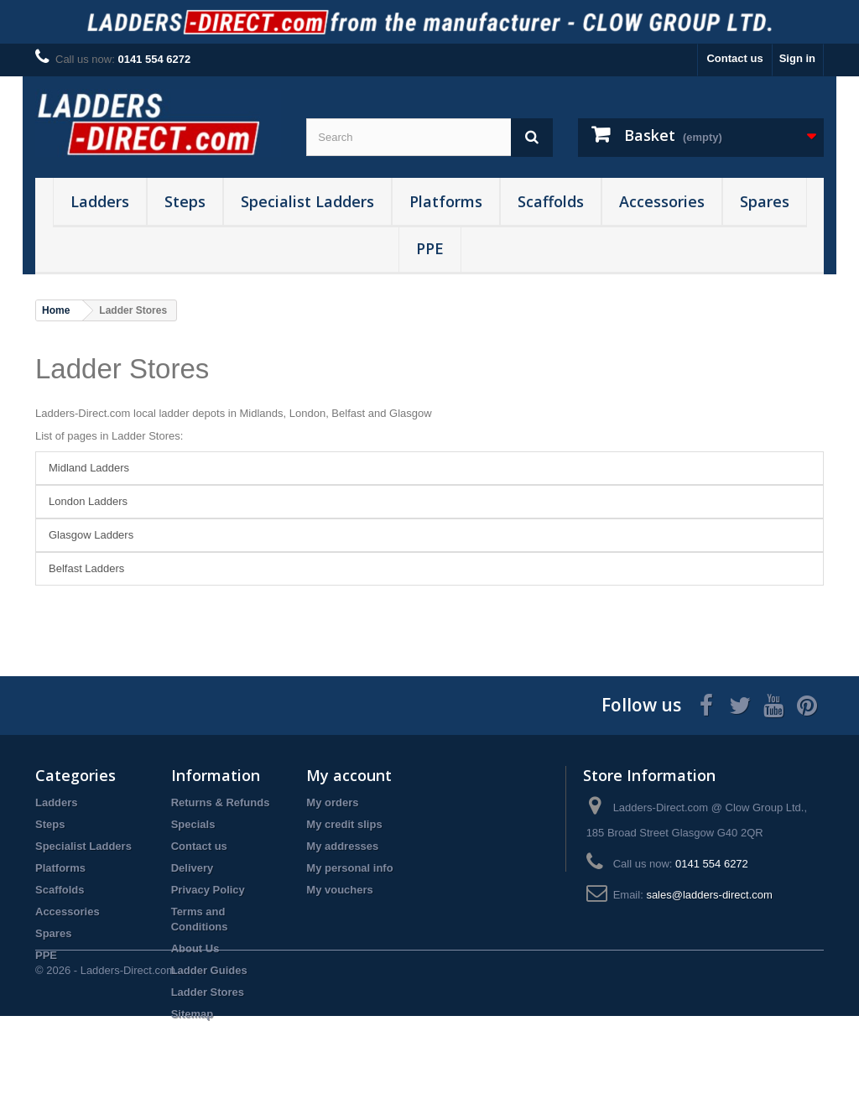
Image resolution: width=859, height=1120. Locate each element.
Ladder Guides (209, 970)
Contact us (734, 58)
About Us (195, 948)
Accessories (662, 201)
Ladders (99, 201)
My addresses (342, 846)
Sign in (797, 58)
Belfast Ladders (86, 568)
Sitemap (192, 1014)
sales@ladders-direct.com (709, 894)
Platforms (445, 201)
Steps (185, 201)
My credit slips (344, 824)
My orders (332, 802)
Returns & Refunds (220, 802)
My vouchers (339, 889)
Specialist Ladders (307, 201)
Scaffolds (551, 201)
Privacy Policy (208, 889)
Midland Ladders (89, 467)
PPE (430, 248)
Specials (193, 824)
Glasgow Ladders (91, 535)
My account (349, 775)
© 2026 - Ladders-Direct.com (105, 1074)
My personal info (349, 868)
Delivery (192, 868)
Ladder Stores (122, 368)
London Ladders (88, 501)
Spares (764, 201)
